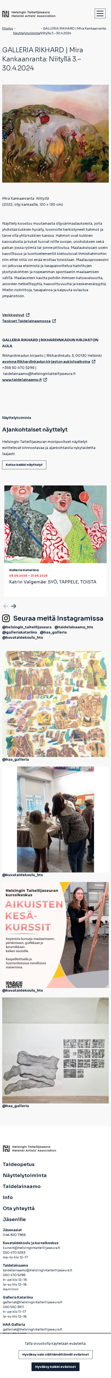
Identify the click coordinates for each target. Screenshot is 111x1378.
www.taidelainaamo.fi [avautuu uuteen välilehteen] (24, 380)
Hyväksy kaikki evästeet (55, 1367)
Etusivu (7, 28)
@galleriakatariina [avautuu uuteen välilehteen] (19, 632)
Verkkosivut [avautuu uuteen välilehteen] (16, 315)
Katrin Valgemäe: (52, 582)
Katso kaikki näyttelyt (24, 465)
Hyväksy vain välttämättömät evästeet (55, 1354)
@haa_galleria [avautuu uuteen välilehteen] (53, 632)
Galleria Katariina (24, 570)
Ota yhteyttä (19, 1208)
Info (8, 1197)
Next (13, 605)
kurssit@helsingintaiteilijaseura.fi (32, 1248)
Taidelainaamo (22, 1186)
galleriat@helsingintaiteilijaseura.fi (33, 1302)
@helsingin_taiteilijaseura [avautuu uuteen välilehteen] (26, 627)
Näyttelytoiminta (26, 33)
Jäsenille (14, 1219)
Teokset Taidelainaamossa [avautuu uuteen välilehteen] (29, 321)
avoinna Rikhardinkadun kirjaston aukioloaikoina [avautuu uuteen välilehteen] (48, 361)
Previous (5, 605)
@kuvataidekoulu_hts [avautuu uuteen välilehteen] (22, 637)
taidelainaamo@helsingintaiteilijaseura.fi (37, 1270)
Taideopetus (19, 1164)
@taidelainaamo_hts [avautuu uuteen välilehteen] (74, 627)
